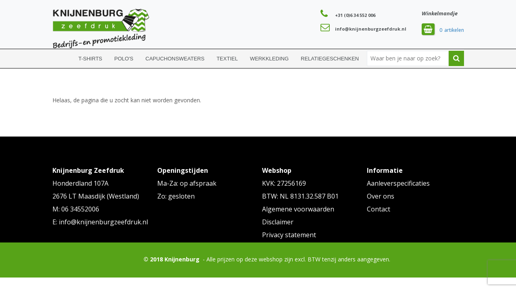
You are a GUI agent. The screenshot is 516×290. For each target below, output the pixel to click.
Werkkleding (269, 59)
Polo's (123, 59)
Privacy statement (289, 234)
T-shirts (90, 59)
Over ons (380, 196)
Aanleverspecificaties (398, 183)
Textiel (227, 59)
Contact (378, 209)
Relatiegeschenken (330, 59)
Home (62, 58)
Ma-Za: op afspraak (186, 183)
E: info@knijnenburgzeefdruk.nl (100, 222)
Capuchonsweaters (175, 59)
